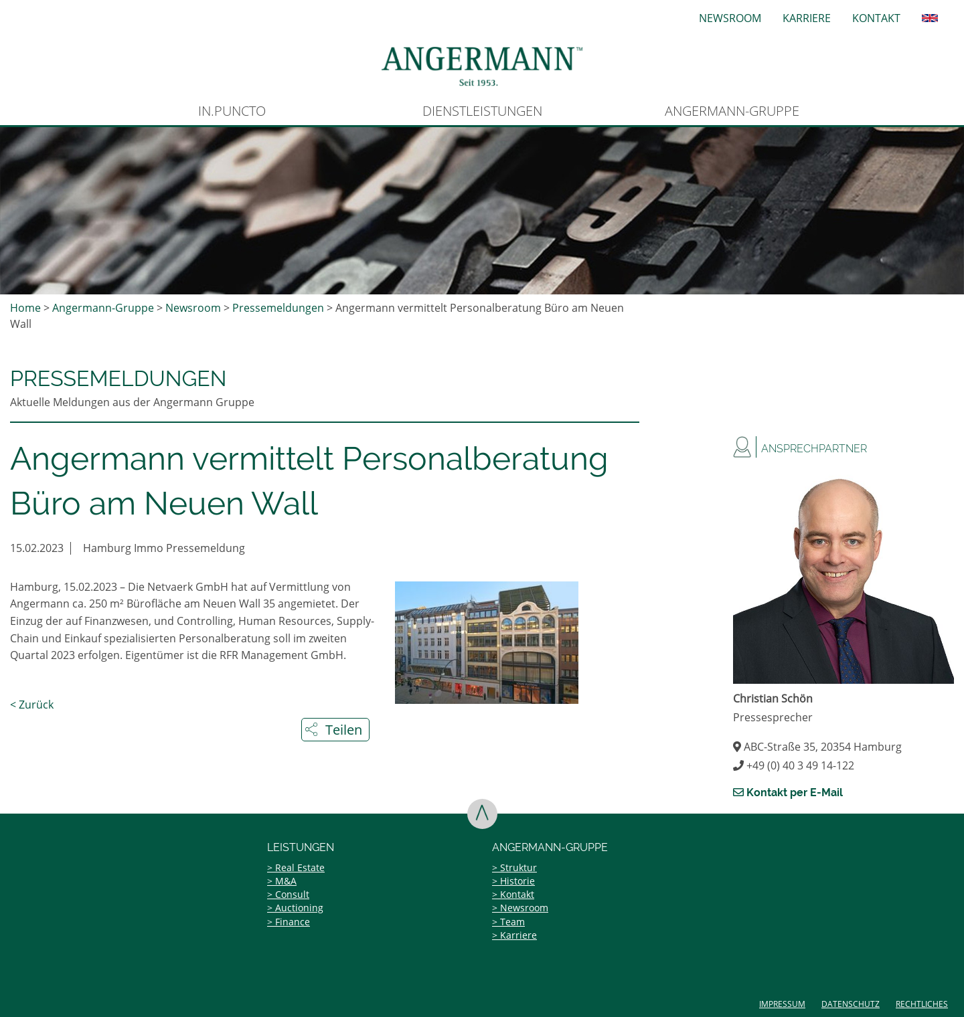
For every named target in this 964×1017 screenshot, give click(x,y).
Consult (292, 894)
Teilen (343, 730)
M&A (286, 880)
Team (512, 921)
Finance (292, 921)
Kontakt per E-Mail (788, 792)
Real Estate (300, 867)
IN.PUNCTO (232, 111)
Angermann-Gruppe (732, 111)
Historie (517, 880)
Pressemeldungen (278, 307)
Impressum (782, 1004)
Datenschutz (850, 1004)
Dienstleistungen (482, 111)
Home (25, 307)
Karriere (807, 18)
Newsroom (730, 18)
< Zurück (32, 704)
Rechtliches (922, 1004)
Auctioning (299, 907)
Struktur (518, 867)
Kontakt (876, 18)
